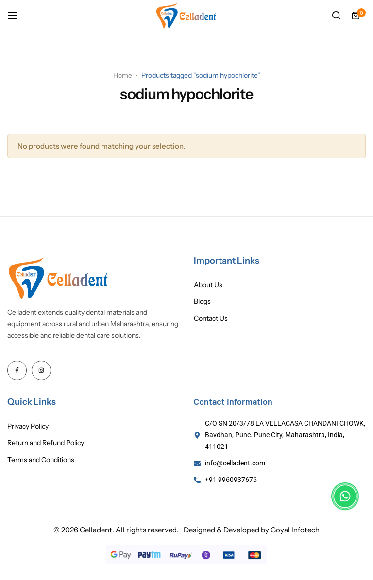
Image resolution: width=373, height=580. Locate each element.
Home (122, 75)
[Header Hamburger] (17, 15)
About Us (208, 285)
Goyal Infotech (295, 529)
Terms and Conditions (40, 460)
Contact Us (211, 319)
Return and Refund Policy (45, 443)
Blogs (202, 302)
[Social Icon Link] (17, 370)
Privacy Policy (28, 426)
